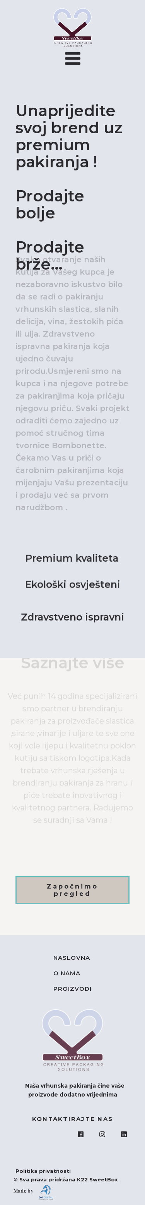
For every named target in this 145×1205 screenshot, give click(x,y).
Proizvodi (72, 988)
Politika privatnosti (39, 1171)
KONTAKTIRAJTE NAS (72, 1118)
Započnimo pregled (72, 890)
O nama (66, 973)
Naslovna (71, 957)
